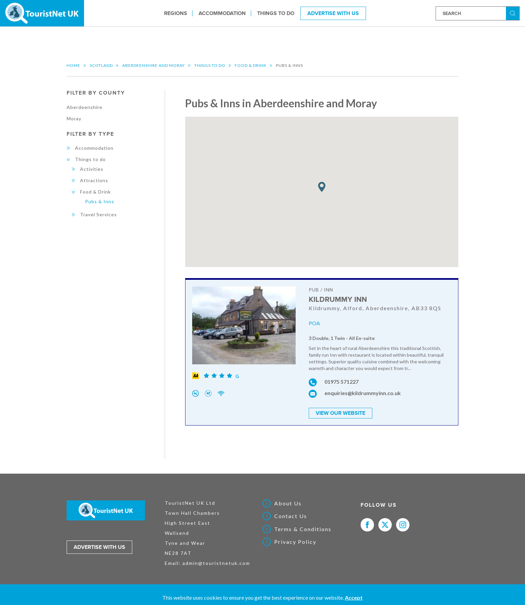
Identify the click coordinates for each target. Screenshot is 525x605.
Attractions (94, 180)
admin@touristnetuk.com (216, 563)
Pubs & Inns (99, 201)
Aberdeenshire (84, 107)
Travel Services (98, 214)
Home (73, 65)
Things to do (275, 13)
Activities (91, 169)
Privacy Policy (295, 542)
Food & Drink (251, 65)
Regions (175, 13)
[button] (321, 187)
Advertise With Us (333, 13)
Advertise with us (99, 547)
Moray (74, 118)
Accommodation (222, 13)
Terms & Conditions (302, 529)
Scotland (101, 65)
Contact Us (290, 516)
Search (513, 13)
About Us (288, 503)
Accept (354, 597)
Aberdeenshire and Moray (153, 65)
